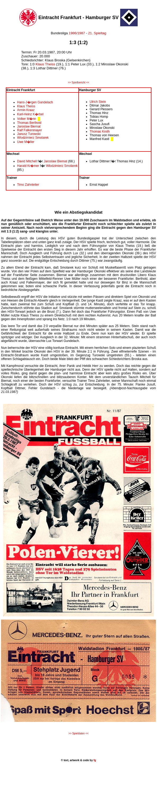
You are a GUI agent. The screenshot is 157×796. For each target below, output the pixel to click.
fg (94, 760)
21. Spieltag (97, 33)
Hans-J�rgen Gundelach (35, 102)
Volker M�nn (27, 119)
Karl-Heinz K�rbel (30, 114)
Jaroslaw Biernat (29, 126)
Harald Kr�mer (28, 166)
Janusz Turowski (29, 134)
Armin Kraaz (26, 110)
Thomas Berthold (29, 123)
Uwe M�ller (25, 142)
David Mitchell (27, 161)
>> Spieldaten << (78, 733)
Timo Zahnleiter (28, 185)
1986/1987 (76, 33)
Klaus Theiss (45, 64)
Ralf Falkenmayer (29, 130)
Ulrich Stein (98, 102)
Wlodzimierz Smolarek (33, 137)
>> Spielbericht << (78, 82)
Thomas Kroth (100, 131)
